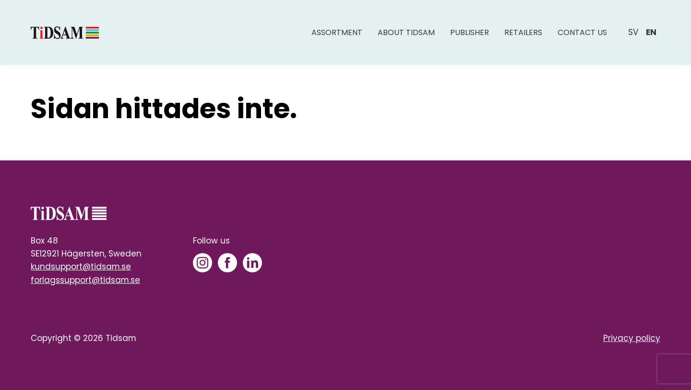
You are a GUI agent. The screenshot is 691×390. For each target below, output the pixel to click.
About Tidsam (406, 32)
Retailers (523, 32)
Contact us (582, 32)
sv (633, 32)
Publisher (469, 32)
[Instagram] (202, 262)
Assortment (336, 32)
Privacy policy (631, 338)
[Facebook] (227, 262)
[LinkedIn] (252, 262)
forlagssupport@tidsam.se (85, 280)
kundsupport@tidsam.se (81, 266)
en (651, 32)
